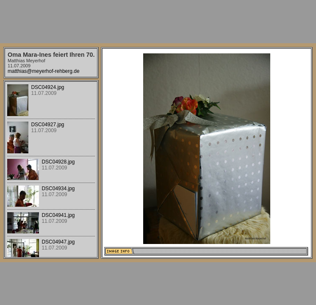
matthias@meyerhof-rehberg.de (44, 71)
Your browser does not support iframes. (51, 169)
